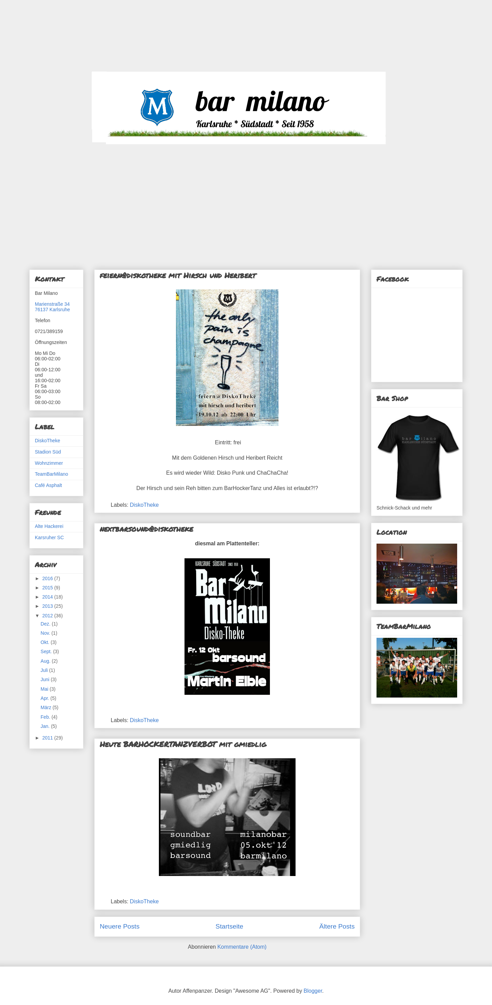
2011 (48, 738)
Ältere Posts (337, 926)
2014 (48, 597)
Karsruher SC (49, 537)
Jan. (46, 726)
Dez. (46, 624)
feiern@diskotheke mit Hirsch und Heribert (178, 275)
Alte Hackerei (49, 526)
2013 (48, 606)
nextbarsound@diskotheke (146, 528)
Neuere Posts (119, 926)
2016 (48, 578)
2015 (48, 587)
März (47, 707)
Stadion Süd (48, 452)
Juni (46, 679)
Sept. (47, 651)
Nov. (46, 633)
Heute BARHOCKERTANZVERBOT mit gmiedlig (183, 744)
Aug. (46, 661)
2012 (48, 615)
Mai (45, 689)
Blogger (313, 991)
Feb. (46, 717)
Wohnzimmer (49, 463)
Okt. (46, 642)
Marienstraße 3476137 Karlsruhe (52, 306)
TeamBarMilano (51, 474)
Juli (45, 670)
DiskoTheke (144, 505)
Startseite (229, 926)
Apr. (46, 698)
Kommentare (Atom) (241, 947)
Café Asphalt (48, 485)
